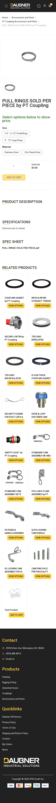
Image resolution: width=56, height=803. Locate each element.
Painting (6, 677)
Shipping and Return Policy (15, 733)
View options (16, 305)
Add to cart (14, 177)
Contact (6, 738)
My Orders (7, 744)
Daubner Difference (11, 716)
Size (4, 128)
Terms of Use (9, 727)
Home (5, 17)
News (5, 749)
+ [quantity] (27, 164)
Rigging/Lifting (9, 682)
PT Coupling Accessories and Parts (19, 21)
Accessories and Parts (23, 17)
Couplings (7, 693)
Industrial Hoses (10, 688)
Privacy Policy (9, 722)
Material (6, 147)
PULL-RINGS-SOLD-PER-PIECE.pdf (20, 248)
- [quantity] (26, 168)
